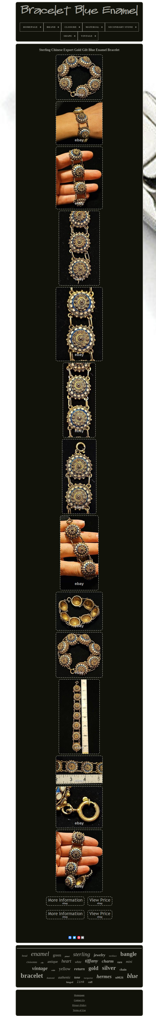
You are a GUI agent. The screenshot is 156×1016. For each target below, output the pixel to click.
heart (66, 961)
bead (24, 955)
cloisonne (31, 962)
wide (53, 970)
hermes (104, 976)
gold (93, 968)
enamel (40, 953)
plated (67, 956)
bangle (128, 954)
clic (42, 962)
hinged (69, 982)
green (57, 955)
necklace (113, 956)
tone (77, 977)
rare (119, 962)
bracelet (32, 975)
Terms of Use (79, 1010)
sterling (81, 954)
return (79, 968)
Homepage (79, 995)
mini (129, 962)
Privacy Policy (79, 1005)
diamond (50, 978)
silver (109, 967)
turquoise (88, 977)
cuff (90, 982)
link (80, 982)
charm (108, 961)
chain (123, 969)
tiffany (91, 961)
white (78, 962)
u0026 (119, 977)
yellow (65, 968)
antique (52, 962)
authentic (64, 977)
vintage (40, 968)
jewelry (99, 955)
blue (132, 976)
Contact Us (79, 1000)
